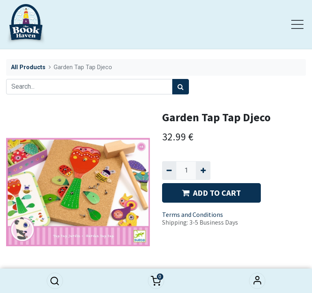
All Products (28, 67)
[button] (55, 281)
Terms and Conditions (192, 214)
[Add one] (203, 170)
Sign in (257, 281)
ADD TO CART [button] (211, 193)
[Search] (180, 86)
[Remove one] (169, 170)
